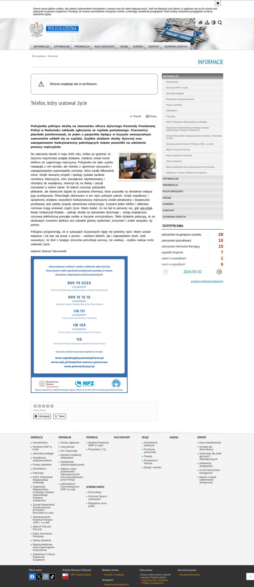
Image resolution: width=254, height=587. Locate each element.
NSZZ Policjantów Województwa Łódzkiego (186, 122)
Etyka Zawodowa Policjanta (179, 155)
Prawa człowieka (174, 105)
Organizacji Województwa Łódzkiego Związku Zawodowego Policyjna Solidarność (187, 128)
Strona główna (38, 56)
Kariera (168, 204)
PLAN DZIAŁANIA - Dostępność (210, 471)
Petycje (148, 456)
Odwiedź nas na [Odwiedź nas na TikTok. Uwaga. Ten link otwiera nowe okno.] (52, 577)
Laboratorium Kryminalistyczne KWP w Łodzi (70, 487)
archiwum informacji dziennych (207, 281)
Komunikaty (94, 492)
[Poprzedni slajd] (166, 272)
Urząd (167, 197)
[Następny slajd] (219, 272)
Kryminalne (171, 178)
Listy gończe (67, 447)
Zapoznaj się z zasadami (155, 580)
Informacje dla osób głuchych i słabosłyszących (210, 456)
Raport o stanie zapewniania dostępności (207, 480)
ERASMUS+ (172, 110)
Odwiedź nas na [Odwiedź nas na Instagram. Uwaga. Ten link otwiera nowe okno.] (45, 577)
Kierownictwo (172, 82)
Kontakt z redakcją (114, 574)
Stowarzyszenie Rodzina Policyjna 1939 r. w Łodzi (190, 144)
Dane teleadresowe (210, 442)
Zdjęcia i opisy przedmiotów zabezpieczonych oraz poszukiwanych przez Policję (72, 474)
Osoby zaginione (70, 442)
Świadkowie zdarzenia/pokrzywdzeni (72, 463)
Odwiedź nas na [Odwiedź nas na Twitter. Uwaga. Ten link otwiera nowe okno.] (39, 577)
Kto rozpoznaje (69, 451)
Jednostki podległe (175, 93)
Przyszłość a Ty (97, 449)
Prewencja (170, 185)
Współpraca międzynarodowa (180, 99)
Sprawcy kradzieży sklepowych (71, 456)
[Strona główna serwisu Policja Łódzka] (200, 22)
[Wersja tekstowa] (214, 22)
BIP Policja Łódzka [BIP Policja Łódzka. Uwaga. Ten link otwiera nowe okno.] (81, 574)
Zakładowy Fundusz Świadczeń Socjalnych (186, 172)
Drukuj (151, 116)
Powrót (135, 116)
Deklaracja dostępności (206, 464)
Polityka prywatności (153, 583)
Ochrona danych (174, 216)
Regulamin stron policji (97, 505)
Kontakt (168, 210)
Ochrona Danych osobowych (97, 498)
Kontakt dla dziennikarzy (206, 448)
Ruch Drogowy (173, 191)
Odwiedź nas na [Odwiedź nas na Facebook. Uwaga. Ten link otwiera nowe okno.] (32, 577)
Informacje (53, 56)
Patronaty (170, 116)
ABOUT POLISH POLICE (178, 149)
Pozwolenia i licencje (151, 462)
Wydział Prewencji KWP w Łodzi (98, 444)
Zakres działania (174, 161)
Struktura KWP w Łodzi (177, 87)
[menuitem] (41, 45)
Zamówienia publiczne (150, 444)
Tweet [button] (60, 416)
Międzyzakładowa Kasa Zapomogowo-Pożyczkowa (190, 167)
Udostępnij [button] (42, 416)
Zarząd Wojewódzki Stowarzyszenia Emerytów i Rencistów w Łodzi (194, 137)
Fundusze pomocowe (150, 451)
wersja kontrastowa (190, 574)
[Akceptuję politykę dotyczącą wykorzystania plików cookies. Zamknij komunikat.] (218, 3)
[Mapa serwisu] (207, 22)
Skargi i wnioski (152, 467)
